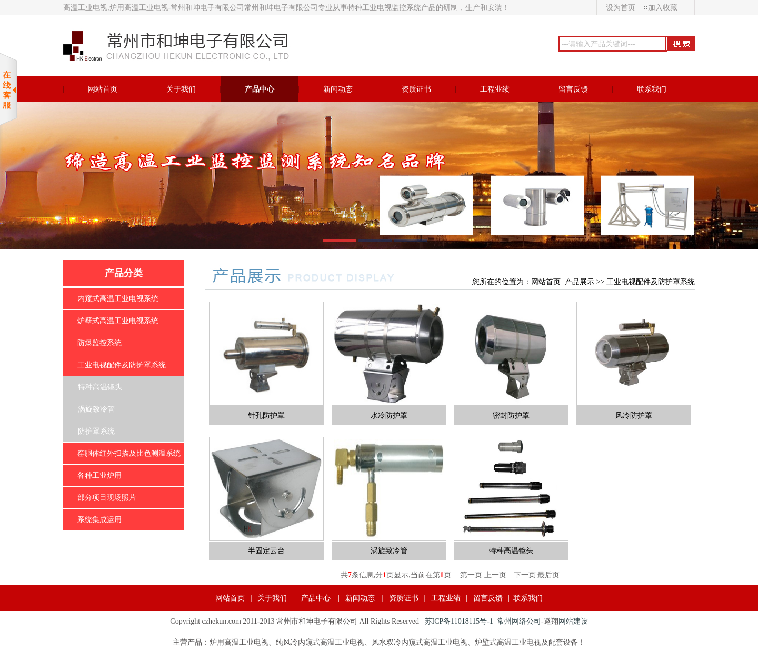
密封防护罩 (511, 415)
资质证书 (403, 598)
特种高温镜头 (100, 387)
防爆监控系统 (99, 343)
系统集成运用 (99, 520)
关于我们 (272, 598)
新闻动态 (360, 598)
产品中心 (316, 598)
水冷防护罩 (389, 415)
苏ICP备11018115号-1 (459, 621)
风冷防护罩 (633, 415)
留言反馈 (488, 598)
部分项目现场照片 (106, 498)
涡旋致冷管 (96, 409)
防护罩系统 (96, 431)
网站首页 (546, 282)
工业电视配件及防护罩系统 (121, 365)
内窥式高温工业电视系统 (117, 299)
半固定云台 (266, 551)
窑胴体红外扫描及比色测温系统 (129, 453)
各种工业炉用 (99, 475)
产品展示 (579, 282)
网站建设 (573, 621)
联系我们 (528, 598)
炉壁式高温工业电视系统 (117, 321)
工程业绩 (446, 598)
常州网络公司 (519, 621)
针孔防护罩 (266, 415)
